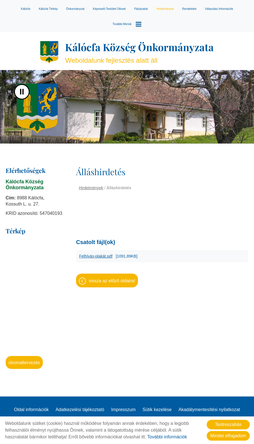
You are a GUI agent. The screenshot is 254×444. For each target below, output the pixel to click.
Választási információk (219, 8)
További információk (167, 436)
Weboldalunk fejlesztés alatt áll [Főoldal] (139, 52)
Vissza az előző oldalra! (112, 280)
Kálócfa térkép (48, 8)
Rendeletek (189, 8)
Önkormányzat (75, 8)
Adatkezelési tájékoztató (80, 409)
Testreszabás (228, 424)
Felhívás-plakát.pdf (95, 256)
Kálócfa (25, 8)
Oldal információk (31, 409)
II (21, 91)
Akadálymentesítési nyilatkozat (209, 409)
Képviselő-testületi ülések (109, 8)
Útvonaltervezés (24, 362)
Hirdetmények (165, 8)
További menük (127, 24)
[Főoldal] (49, 52)
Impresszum (123, 409)
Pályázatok (141, 8)
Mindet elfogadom (228, 435)
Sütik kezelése (156, 409)
